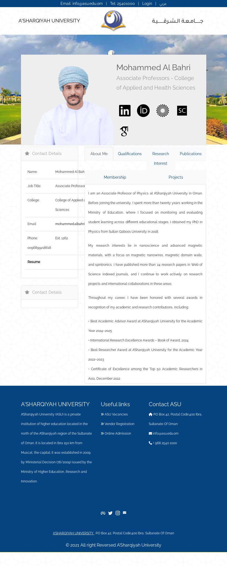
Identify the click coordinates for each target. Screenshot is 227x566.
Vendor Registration (117, 424)
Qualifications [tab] (130, 154)
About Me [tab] (99, 154)
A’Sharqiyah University (139, 545)
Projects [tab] (176, 177)
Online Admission (116, 433)
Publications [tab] (191, 154)
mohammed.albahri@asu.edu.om (80, 224)
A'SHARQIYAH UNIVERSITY (49, 20)
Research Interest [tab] (160, 159)
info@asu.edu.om (163, 433)
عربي (163, 3)
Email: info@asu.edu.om (81, 3)
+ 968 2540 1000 (163, 443)
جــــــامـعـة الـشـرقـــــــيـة (177, 20)
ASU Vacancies (114, 414)
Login (147, 3)
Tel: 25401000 (123, 3)
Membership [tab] (115, 177)
